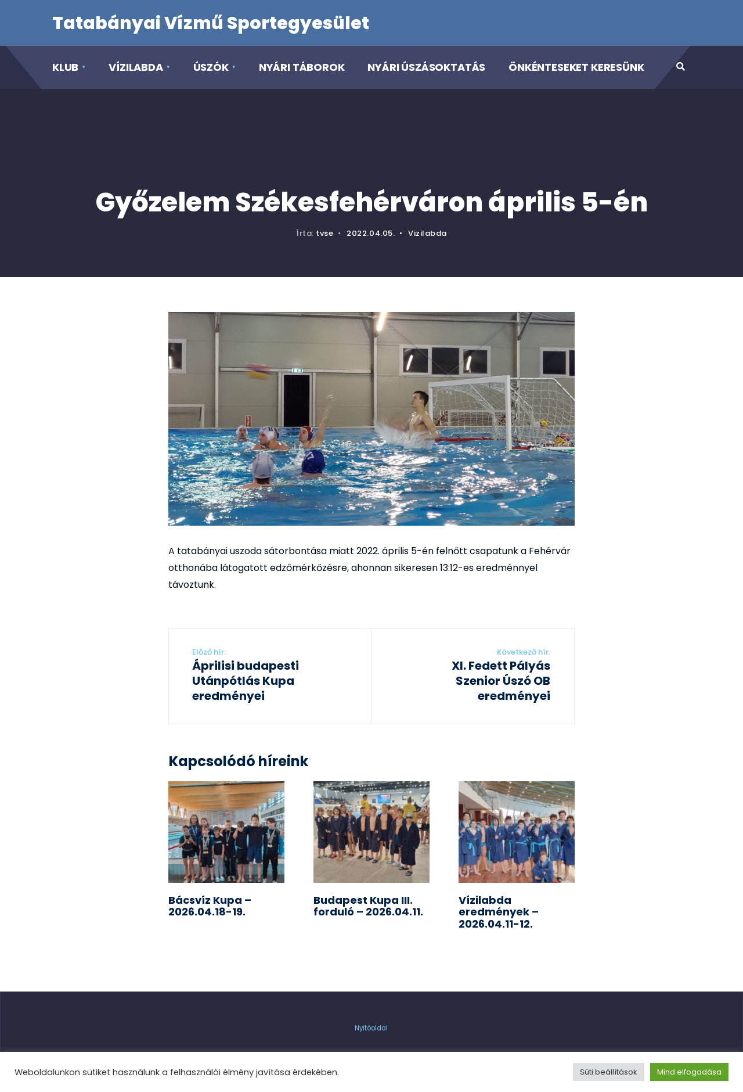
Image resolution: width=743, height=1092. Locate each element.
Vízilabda (136, 67)
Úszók (211, 67)
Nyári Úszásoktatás (426, 67)
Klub (65, 67)
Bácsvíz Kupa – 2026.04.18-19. (209, 906)
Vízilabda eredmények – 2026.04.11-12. (499, 912)
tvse (324, 233)
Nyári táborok (302, 67)
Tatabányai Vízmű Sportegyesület (210, 23)
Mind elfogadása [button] (689, 1071)
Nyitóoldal (371, 1028)
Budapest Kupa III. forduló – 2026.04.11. (368, 906)
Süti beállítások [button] (608, 1071)
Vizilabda (427, 233)
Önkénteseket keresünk (576, 67)
